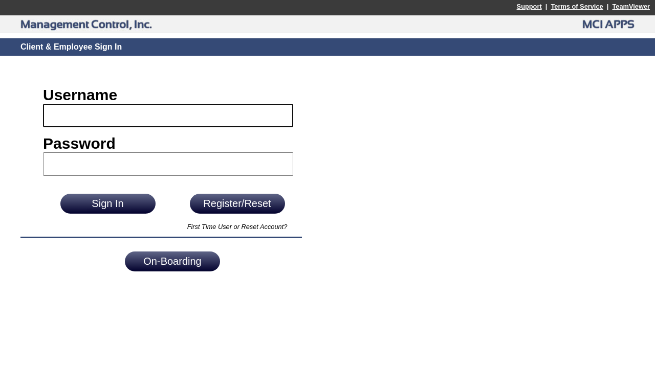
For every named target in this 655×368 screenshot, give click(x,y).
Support (529, 6)
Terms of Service (577, 6)
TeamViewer (631, 6)
